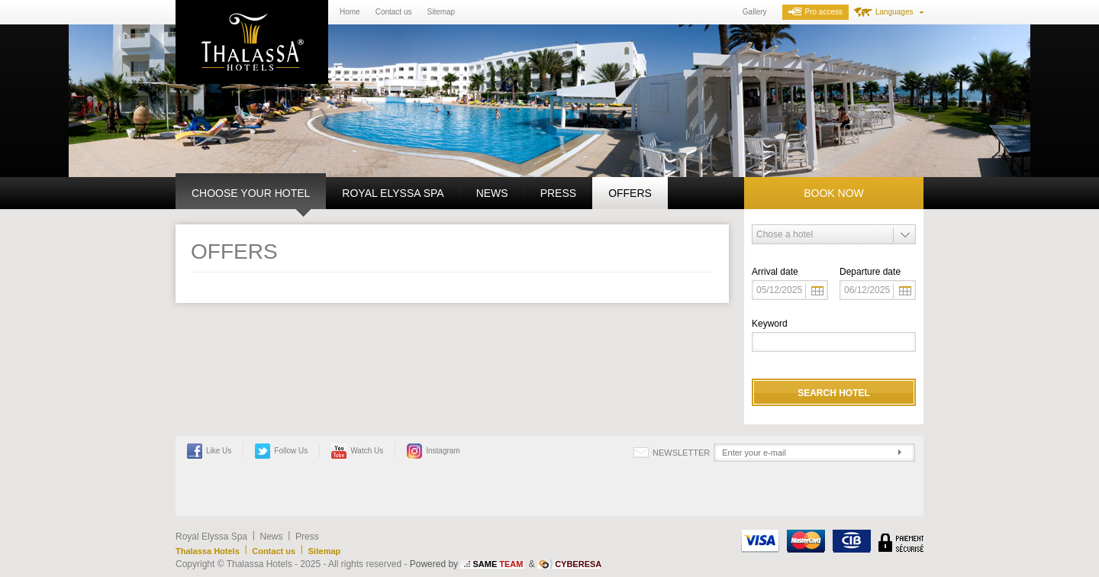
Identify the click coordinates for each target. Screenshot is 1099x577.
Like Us (209, 451)
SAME (497, 564)
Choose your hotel (251, 193)
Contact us (393, 12)
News (492, 193)
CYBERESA (578, 564)
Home (350, 12)
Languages (894, 12)
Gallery (755, 12)
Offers (630, 193)
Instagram (433, 451)
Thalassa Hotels (208, 551)
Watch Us (357, 451)
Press (558, 193)
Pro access (815, 12)
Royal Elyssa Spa (392, 193)
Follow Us (281, 451)
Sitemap (441, 12)
